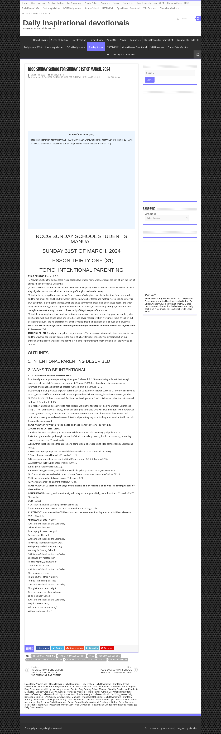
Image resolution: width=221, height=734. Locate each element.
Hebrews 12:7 (108, 470)
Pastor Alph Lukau (51, 8)
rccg (91, 656)
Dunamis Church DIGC (178, 3)
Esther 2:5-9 (51, 276)
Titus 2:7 (57, 466)
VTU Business (149, 8)
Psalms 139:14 (68, 463)
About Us (105, 3)
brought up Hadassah (49, 295)
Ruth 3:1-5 (42, 398)
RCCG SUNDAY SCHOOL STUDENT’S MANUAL (86, 660)
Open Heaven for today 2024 (150, 3)
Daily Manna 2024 (30, 8)
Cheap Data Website (169, 8)
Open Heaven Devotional (128, 8)
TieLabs (193, 728)
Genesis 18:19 (43, 413)
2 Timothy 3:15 (99, 459)
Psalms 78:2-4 (113, 474)
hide (91, 135)
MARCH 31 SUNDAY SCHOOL (72, 656)
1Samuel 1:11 (82, 383)
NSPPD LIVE (107, 8)
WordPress (168, 728)
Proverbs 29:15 (92, 470)
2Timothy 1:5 (118, 390)
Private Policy (91, 3)
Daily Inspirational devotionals (76, 23)
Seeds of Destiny (56, 3)
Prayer (116, 3)
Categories (150, 213)
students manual (118, 660)
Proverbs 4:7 (57, 440)
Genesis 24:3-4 (78, 387)
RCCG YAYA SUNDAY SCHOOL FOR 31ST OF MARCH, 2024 (114, 670)
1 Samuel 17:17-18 (101, 451)
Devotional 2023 (38, 75)
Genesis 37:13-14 (82, 451)
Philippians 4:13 (112, 432)
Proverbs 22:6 (38, 329)
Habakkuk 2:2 (85, 379)
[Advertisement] (81, 105)
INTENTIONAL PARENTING (44, 656)
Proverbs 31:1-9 (68, 455)
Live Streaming (74, 3)
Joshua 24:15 (57, 413)
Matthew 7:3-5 (68, 482)
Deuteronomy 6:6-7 (81, 459)
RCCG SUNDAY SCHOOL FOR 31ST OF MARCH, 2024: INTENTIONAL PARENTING (49, 671)
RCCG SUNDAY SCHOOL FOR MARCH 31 (44, 660)
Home (25, 3)
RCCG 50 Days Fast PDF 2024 (36, 13)
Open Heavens (38, 3)
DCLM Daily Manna (72, 8)
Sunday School (92, 8)
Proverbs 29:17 (126, 493)
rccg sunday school (109, 656)
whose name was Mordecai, (95, 280)
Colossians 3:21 (75, 478)
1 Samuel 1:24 (93, 387)
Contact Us (128, 3)
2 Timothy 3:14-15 (46, 402)
